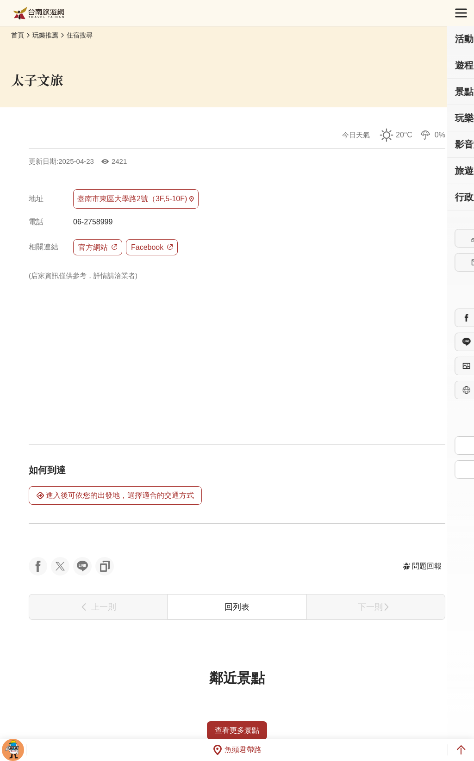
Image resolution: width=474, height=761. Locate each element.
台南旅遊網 (38, 13)
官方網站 (97, 247)
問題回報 (422, 566)
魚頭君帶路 (237, 750)
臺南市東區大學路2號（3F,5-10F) (135, 199)
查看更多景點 (237, 730)
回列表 (237, 607)
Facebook (152, 247)
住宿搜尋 (80, 35)
